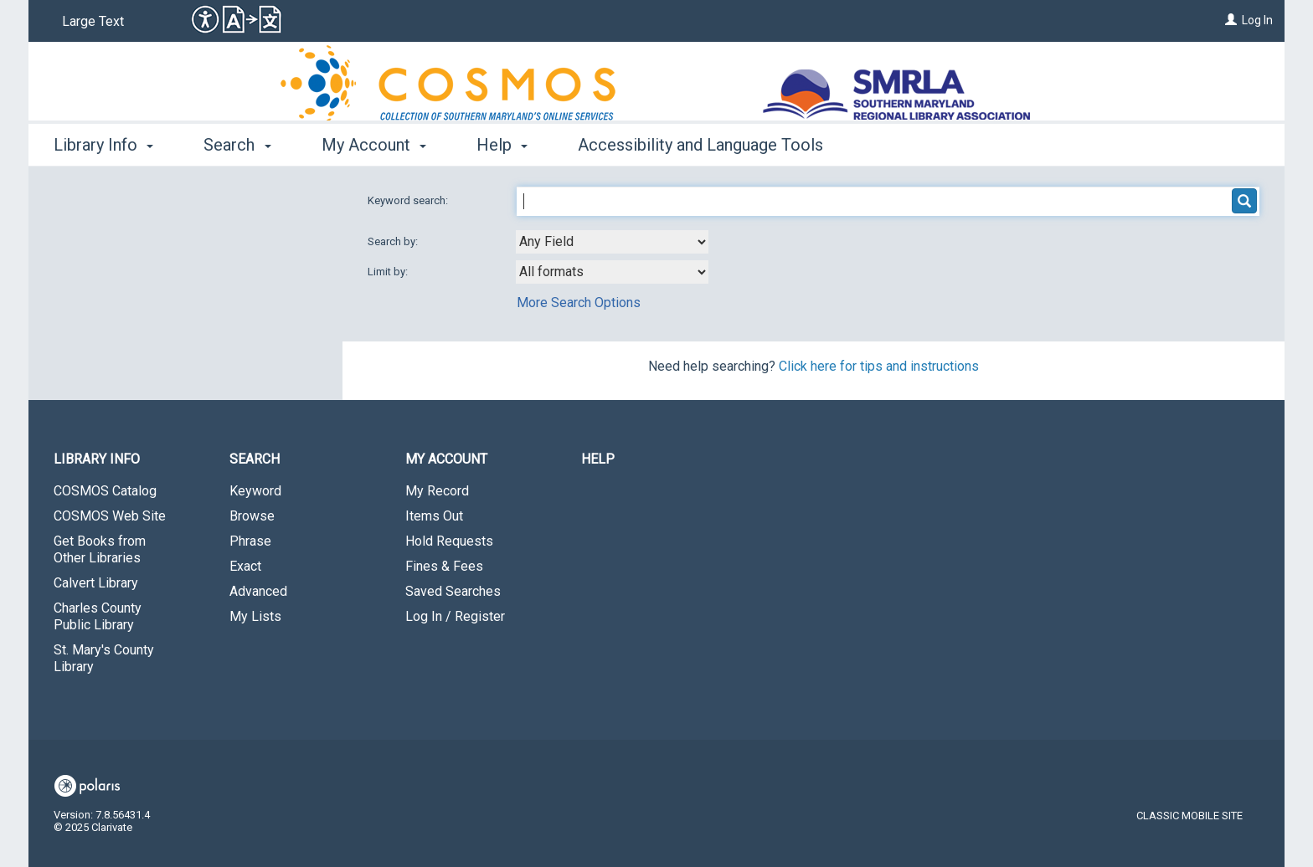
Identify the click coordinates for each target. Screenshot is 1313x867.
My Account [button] (374, 145)
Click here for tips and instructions (879, 366)
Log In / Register (455, 616)
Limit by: (389, 271)
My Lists (255, 616)
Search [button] (236, 145)
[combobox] (612, 242)
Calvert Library (96, 583)
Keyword (255, 491)
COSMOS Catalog (105, 491)
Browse (252, 516)
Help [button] (502, 145)
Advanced (258, 591)
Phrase (250, 541)
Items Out (434, 516)
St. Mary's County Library (104, 658)
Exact (245, 566)
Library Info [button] (103, 145)
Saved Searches (453, 591)
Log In (1257, 20)
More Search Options (579, 302)
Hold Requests (449, 541)
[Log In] (1231, 20)
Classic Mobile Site (1189, 815)
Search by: (394, 241)
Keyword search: (409, 200)
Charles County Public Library (98, 616)
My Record (437, 491)
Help (598, 459)
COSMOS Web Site (110, 516)
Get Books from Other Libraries (100, 549)
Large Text (93, 21)
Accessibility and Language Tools (700, 145)
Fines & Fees (444, 566)
